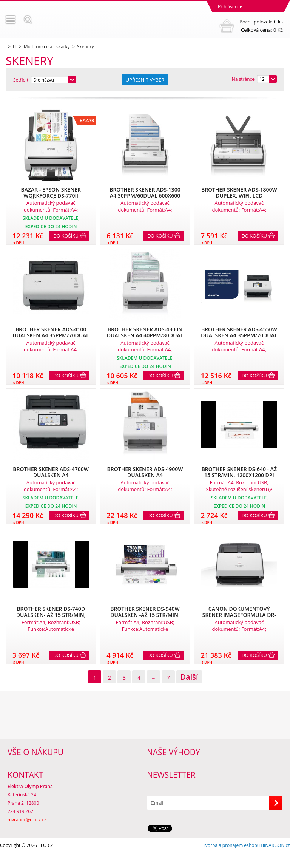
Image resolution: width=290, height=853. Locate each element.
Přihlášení (228, 6)
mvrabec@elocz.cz (27, 819)
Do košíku (66, 236)
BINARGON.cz (275, 845)
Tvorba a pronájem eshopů (231, 845)
